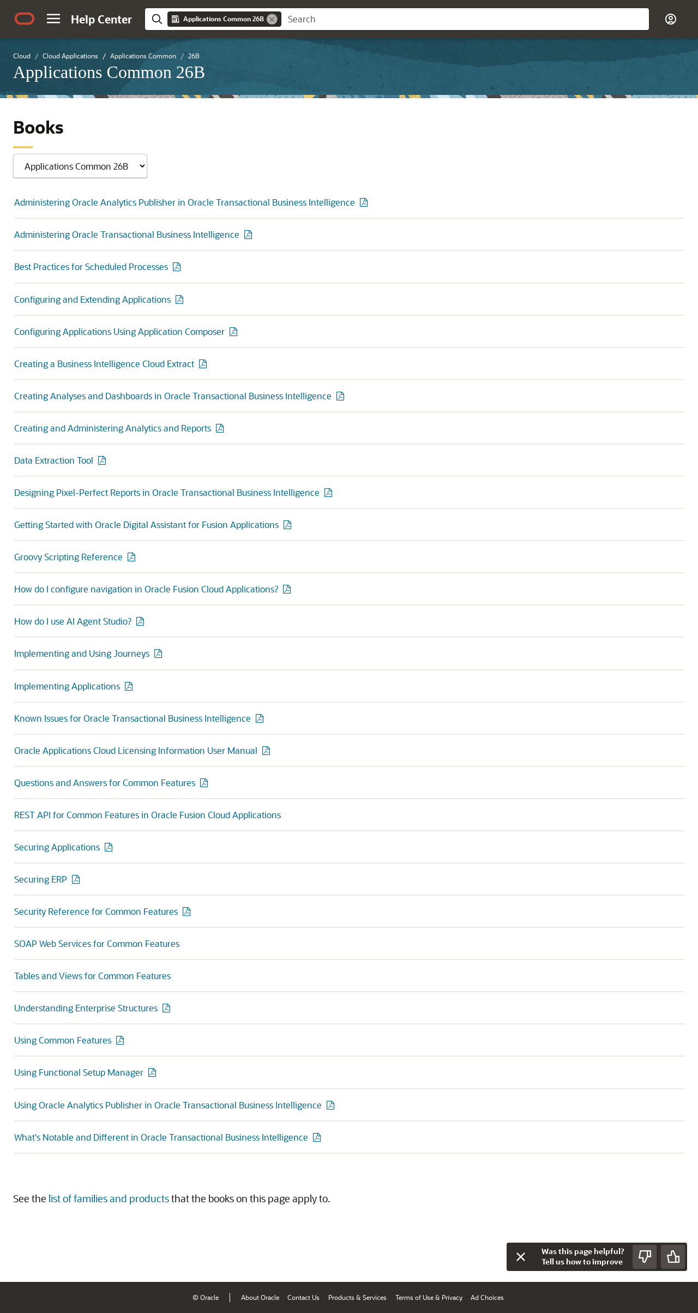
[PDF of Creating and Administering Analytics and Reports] (221, 428)
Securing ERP (40, 879)
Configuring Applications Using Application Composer (119, 331)
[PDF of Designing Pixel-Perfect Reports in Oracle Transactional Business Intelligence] (329, 492)
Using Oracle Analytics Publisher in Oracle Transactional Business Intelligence (168, 1105)
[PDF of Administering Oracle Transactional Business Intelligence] (249, 234)
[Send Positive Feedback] (673, 1257)
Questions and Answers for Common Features (104, 782)
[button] (53, 19)
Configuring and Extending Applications (92, 299)
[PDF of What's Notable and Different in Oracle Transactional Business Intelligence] (318, 1137)
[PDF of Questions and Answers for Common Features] (205, 782)
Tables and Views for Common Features (92, 975)
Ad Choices (487, 1297)
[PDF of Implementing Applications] (130, 686)
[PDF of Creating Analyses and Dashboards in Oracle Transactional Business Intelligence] (341, 395)
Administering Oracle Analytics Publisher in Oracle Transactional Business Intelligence (184, 202)
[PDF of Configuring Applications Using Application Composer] (235, 331)
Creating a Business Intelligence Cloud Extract (104, 363)
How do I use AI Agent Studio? (72, 621)
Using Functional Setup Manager (78, 1072)
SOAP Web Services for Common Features (96, 943)
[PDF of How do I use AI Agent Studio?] (141, 621)
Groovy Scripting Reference (68, 556)
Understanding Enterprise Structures (86, 1008)
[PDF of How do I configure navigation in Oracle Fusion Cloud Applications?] (288, 589)
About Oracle (260, 1297)
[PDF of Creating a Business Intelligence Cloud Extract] (204, 363)
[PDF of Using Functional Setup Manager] (153, 1072)
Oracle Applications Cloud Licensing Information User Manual (135, 750)
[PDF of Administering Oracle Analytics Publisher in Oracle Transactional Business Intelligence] (365, 202)
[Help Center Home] (101, 19)
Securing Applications (57, 847)
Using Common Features (62, 1040)
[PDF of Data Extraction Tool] (103, 460)
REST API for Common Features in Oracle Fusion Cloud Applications (147, 814)
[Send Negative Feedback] (645, 1257)
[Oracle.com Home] (24, 18)
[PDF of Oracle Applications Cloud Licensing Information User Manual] (267, 750)
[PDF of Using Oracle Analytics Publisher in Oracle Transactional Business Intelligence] (332, 1105)
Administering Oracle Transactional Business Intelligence (126, 234)
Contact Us (303, 1297)
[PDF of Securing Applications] (110, 847)
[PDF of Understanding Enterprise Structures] (168, 1008)
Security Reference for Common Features (96, 911)
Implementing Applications (67, 686)
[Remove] (272, 19)
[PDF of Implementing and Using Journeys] (159, 653)
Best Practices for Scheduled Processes (91, 266)
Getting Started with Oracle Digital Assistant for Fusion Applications (146, 524)
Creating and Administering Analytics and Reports (112, 428)
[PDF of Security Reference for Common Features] (188, 911)
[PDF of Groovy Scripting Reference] (133, 556)
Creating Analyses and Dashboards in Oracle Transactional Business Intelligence (173, 395)
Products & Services (357, 1297)
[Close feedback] (521, 1257)
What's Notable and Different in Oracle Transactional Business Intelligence (161, 1137)
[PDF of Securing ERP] (77, 879)
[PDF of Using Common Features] (121, 1040)
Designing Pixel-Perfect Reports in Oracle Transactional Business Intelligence (167, 492)
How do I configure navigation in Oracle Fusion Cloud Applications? (146, 589)
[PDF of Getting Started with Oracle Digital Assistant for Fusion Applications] (289, 524)
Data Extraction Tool (53, 460)
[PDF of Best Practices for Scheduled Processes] (178, 266)
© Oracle (205, 1297)
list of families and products (109, 1198)
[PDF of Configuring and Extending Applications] (181, 299)
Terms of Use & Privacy (428, 1297)
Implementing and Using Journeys (81, 653)
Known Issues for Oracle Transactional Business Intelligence (132, 718)
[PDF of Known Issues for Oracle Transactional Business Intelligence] (261, 718)
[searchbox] (465, 19)
